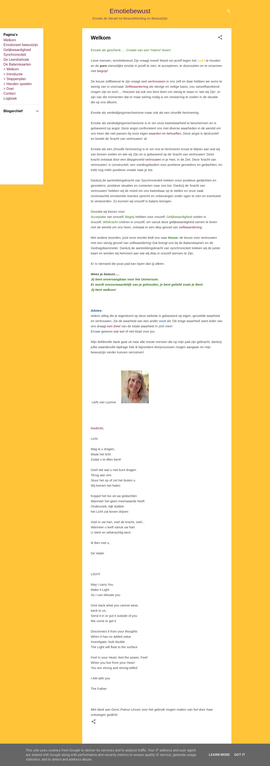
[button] (220, 38)
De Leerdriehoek (16, 59)
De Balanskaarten (17, 64)
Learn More (219, 755)
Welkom (9, 40)
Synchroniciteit (14, 54)
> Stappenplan (14, 79)
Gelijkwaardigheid (17, 50)
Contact (9, 93)
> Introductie (13, 74)
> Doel (8, 89)
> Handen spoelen (17, 84)
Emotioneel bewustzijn (20, 45)
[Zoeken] (228, 11)
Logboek (10, 98)
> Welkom (11, 69)
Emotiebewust (130, 11)
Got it (239, 755)
